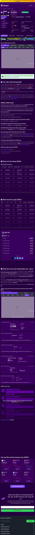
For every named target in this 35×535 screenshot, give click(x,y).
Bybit (12, 96)
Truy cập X (32, 322)
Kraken (15, 96)
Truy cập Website (31, 356)
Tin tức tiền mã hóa (5, 149)
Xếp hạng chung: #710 (4, 15)
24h (15, 25)
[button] (3, 18)
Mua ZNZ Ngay (25, 12)
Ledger (12, 98)
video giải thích (5, 151)
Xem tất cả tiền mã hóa (17, 486)
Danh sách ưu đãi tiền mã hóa (26, 135)
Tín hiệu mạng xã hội (29, 35)
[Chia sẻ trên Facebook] (15, 258)
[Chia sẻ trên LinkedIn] (17, 258)
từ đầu (9, 152)
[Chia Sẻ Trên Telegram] (20, 258)
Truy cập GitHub (31, 366)
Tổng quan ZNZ (4, 35)
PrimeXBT (19, 96)
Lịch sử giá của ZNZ (20, 35)
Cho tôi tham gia (17, 510)
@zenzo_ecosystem (7, 291)
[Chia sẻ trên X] (13, 258)
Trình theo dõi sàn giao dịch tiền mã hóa (12, 97)
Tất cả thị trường (12, 35)
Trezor (16, 98)
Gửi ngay (31, 382)
